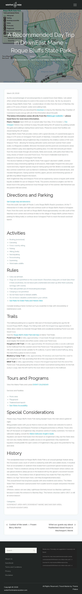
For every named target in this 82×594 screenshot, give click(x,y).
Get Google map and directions (18, 201)
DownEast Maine (35, 504)
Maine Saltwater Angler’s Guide (42, 434)
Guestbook (9, 563)
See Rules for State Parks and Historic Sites (26, 301)
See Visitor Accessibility (18, 405)
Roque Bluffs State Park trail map (26, 335)
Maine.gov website (55, 116)
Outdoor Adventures (17, 507)
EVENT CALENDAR (40, 384)
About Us (8, 559)
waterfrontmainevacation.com (15, 590)
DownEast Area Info (17, 504)
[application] (59, 558)
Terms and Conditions (13, 567)
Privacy (8, 571)
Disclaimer (9, 575)
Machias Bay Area (53, 504)
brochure (40, 110)
